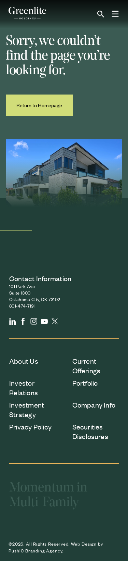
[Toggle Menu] (115, 14)
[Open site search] (100, 14)
